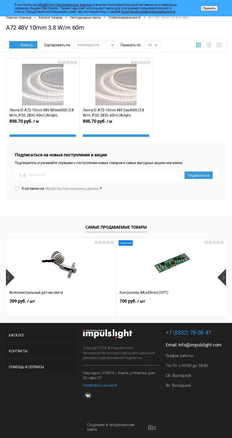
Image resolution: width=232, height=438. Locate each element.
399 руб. (22, 306)
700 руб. (95, 306)
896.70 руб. (42, 129)
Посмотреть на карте (100, 385)
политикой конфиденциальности (148, 12)
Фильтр (23, 45)
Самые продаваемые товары (116, 227)
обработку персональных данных (64, 5)
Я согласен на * (62, 189)
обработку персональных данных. (72, 189)
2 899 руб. (170, 306)
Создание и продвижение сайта (121, 427)
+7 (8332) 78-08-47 (188, 333)
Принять (209, 8)
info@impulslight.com (200, 344)
